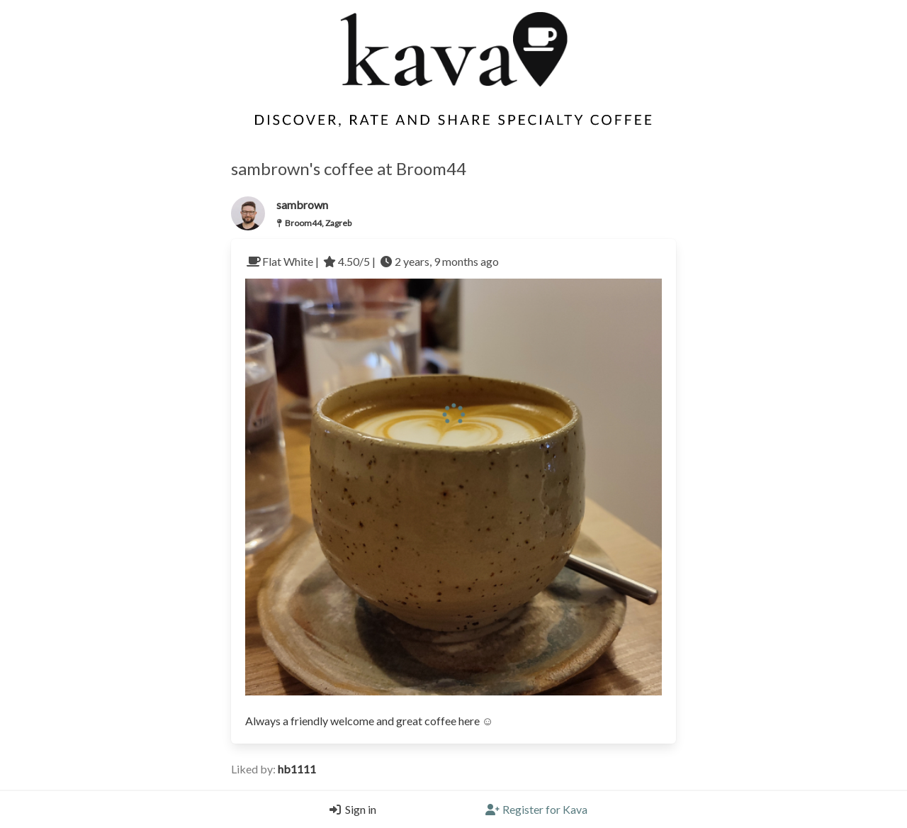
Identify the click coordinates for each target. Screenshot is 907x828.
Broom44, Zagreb (318, 223)
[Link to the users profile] (248, 213)
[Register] (536, 809)
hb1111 (297, 769)
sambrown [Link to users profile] (302, 204)
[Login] (349, 809)
